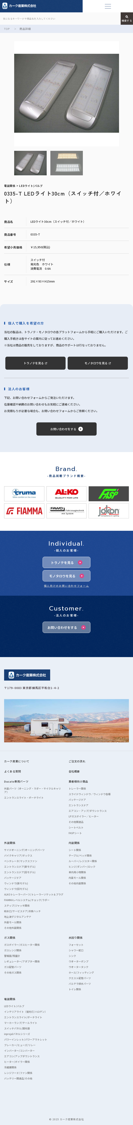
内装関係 (74, 843)
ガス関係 (9, 938)
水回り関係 (76, 938)
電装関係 (9, 999)
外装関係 (9, 843)
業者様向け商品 (78, 781)
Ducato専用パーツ (16, 781)
